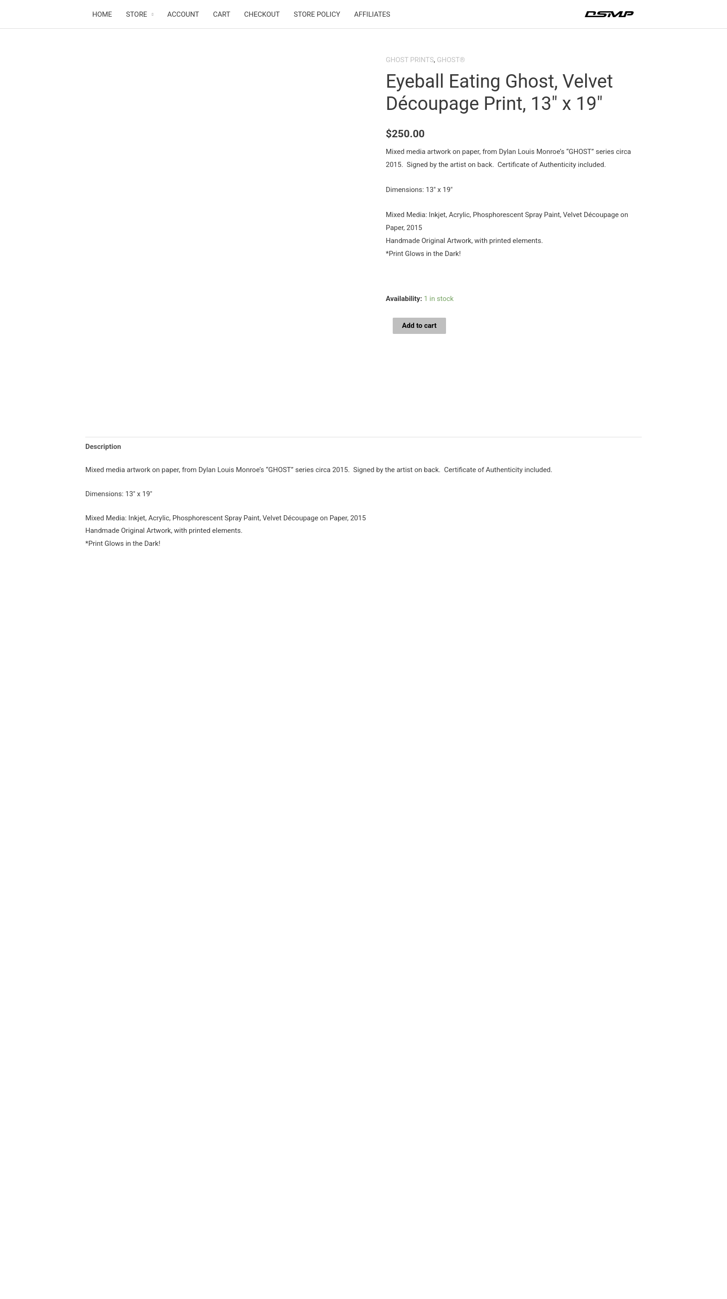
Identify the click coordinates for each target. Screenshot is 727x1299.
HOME (102, 14)
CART (221, 14)
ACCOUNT (183, 14)
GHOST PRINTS (410, 60)
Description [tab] (103, 446)
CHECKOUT (262, 14)
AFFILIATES (372, 14)
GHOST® (451, 60)
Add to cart (419, 325)
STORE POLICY (317, 14)
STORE (136, 14)
